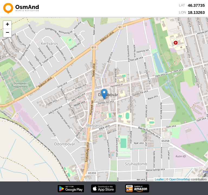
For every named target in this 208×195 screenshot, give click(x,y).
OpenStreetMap (179, 179)
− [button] (7, 33)
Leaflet (159, 179)
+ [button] (7, 25)
